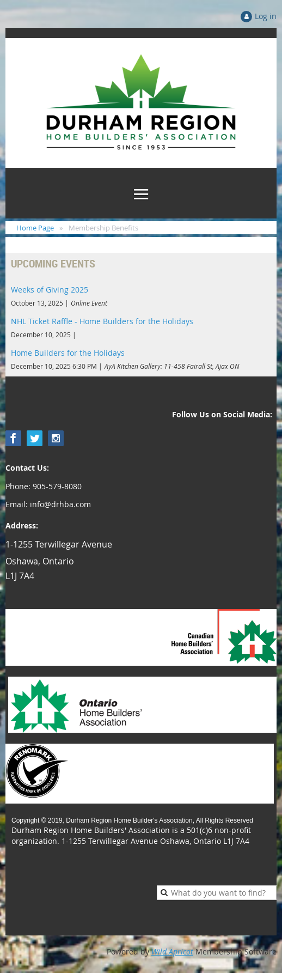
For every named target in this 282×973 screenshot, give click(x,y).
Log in (266, 16)
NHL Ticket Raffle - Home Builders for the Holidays (102, 321)
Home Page (35, 228)
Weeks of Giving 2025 (49, 289)
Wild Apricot (172, 951)
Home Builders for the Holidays (68, 353)
